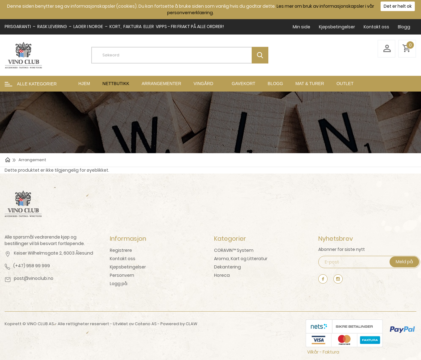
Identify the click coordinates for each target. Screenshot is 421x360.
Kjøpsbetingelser (337, 27)
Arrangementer (161, 83)
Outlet (344, 83)
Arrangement (32, 160)
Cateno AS (146, 324)
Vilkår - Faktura (323, 352)
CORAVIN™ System (234, 250)
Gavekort (243, 83)
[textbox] (184, 55)
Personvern (122, 275)
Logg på (118, 283)
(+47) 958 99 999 (31, 266)
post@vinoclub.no (33, 278)
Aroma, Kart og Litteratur (240, 259)
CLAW (191, 324)
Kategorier (230, 238)
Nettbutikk (115, 83)
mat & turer (309, 83)
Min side (301, 27)
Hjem (84, 83)
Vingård (203, 83)
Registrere (121, 250)
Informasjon (128, 238)
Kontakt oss (376, 27)
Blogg (404, 27)
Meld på (404, 262)
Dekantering (227, 267)
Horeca (222, 275)
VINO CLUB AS (40, 324)
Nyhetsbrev (335, 238)
